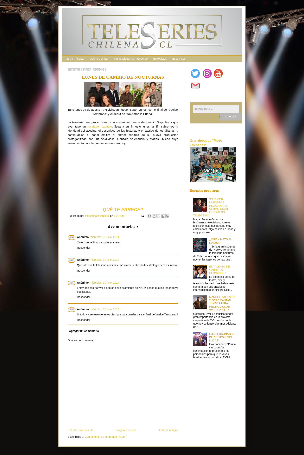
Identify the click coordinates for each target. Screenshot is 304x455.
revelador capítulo (99, 126)
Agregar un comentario (84, 331)
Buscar (231, 116)
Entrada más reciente (80, 430)
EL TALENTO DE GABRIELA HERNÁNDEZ (219, 270)
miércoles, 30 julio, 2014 (104, 237)
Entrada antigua (168, 430)
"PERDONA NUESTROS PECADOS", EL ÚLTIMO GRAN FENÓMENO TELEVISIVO (210, 207)
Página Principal (74, 58)
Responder (83, 247)
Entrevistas (160, 58)
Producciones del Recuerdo (131, 58)
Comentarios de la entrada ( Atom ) (106, 436)
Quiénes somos (99, 58)
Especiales (179, 58)
